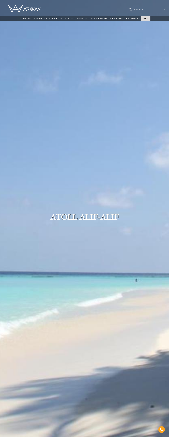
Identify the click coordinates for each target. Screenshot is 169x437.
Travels (40, 18)
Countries (26, 18)
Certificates (65, 18)
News (94, 18)
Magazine (119, 18)
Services (82, 18)
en (162, 9)
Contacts (134, 18)
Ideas (51, 18)
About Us (105, 18)
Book (146, 18)
